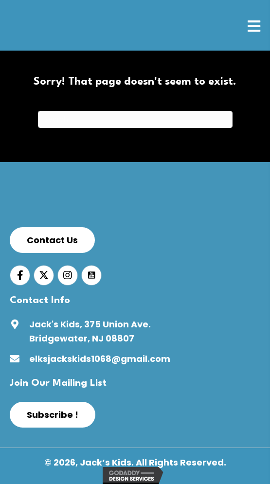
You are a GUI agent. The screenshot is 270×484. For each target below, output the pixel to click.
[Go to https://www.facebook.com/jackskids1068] (20, 275)
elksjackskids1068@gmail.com (99, 359)
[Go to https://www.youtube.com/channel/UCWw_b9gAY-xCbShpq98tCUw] (91, 275)
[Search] (135, 119)
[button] (52, 240)
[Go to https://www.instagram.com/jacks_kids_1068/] (67, 275)
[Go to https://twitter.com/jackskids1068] (44, 275)
